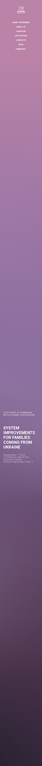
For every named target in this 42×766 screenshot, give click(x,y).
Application (21, 36)
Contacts (21, 40)
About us (21, 27)
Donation (21, 31)
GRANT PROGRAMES (21, 22)
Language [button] (20, 49)
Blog (21, 44)
